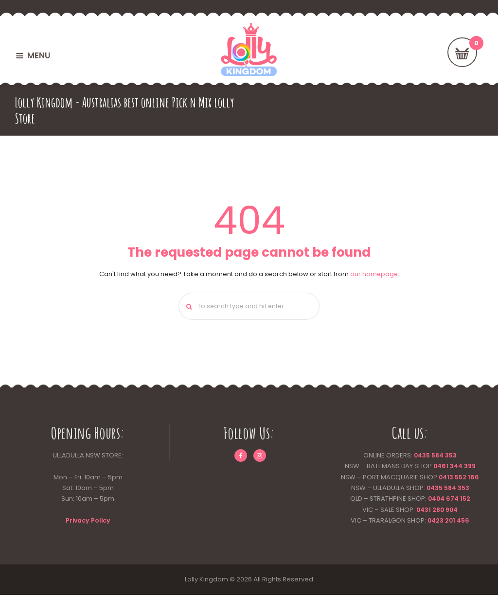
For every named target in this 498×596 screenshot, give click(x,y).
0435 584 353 (435, 456)
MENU (38, 55)
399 (470, 467)
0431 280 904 (437, 510)
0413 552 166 (459, 478)
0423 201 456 (449, 521)
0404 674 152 (449, 500)
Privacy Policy (88, 521)
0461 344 (447, 467)
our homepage (374, 274)
